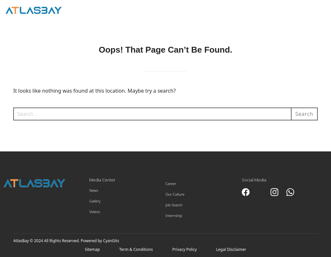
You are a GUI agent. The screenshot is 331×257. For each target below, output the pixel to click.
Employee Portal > (303, 13)
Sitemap (92, 249)
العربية (274, 10)
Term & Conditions (136, 249)
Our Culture (175, 194)
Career (171, 183)
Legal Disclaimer (231, 249)
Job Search (174, 204)
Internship (174, 215)
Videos (94, 211)
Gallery (95, 201)
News (93, 190)
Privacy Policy (184, 249)
